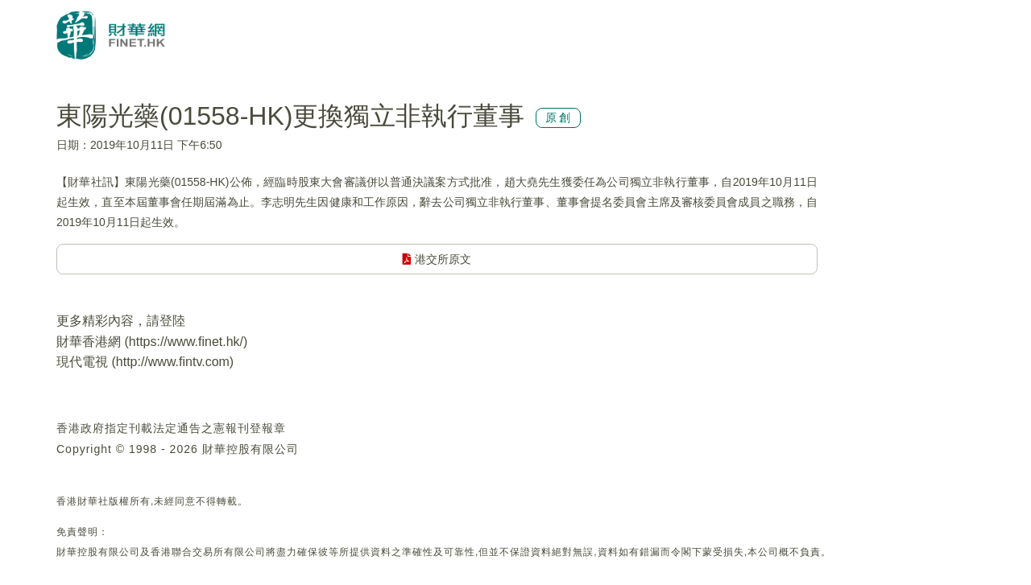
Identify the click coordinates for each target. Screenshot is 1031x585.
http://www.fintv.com (173, 362)
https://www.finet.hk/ (186, 341)
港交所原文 (437, 259)
